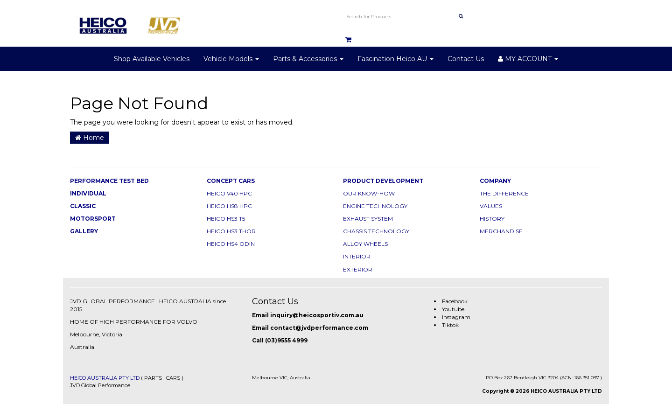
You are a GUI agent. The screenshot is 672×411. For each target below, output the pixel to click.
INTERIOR (357, 256)
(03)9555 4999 (286, 340)
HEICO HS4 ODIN (231, 243)
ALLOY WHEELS (365, 243)
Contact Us (466, 59)
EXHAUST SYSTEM (368, 218)
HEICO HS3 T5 (226, 218)
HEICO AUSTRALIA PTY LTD (105, 378)
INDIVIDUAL (88, 193)
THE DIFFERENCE (504, 193)
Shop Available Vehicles (151, 59)
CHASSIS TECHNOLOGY (376, 231)
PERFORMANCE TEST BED (109, 180)
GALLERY (84, 231)
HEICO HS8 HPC (229, 205)
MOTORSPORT (93, 218)
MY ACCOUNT (528, 59)
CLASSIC (83, 205)
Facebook (455, 301)
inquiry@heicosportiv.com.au (317, 315)
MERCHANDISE (501, 231)
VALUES (491, 205)
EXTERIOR (357, 269)
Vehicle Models (231, 59)
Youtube (453, 309)
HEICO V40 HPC (229, 193)
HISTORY (492, 218)
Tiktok (450, 324)
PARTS (153, 378)
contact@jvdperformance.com (319, 327)
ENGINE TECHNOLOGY (375, 205)
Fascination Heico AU (395, 59)
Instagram (456, 316)
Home (89, 137)
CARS (173, 378)
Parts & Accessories (308, 59)
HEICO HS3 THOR (231, 231)
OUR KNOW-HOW (369, 193)
